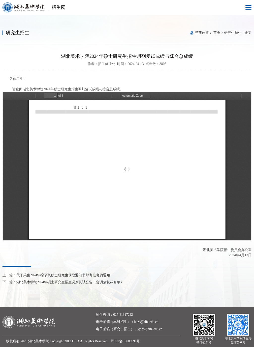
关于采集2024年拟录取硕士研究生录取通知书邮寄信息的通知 (63, 275)
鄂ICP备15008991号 (125, 341)
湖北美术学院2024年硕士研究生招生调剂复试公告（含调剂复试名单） (70, 282)
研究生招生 (233, 32)
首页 (216, 32)
